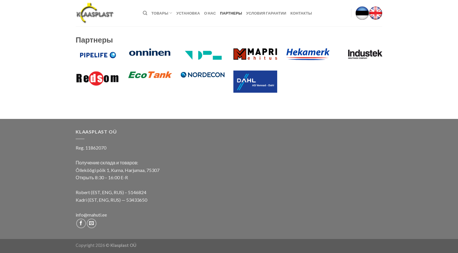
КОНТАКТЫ (301, 13)
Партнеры (231, 13)
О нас (210, 13)
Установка (188, 13)
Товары (161, 13)
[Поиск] (145, 13)
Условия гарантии (266, 13)
